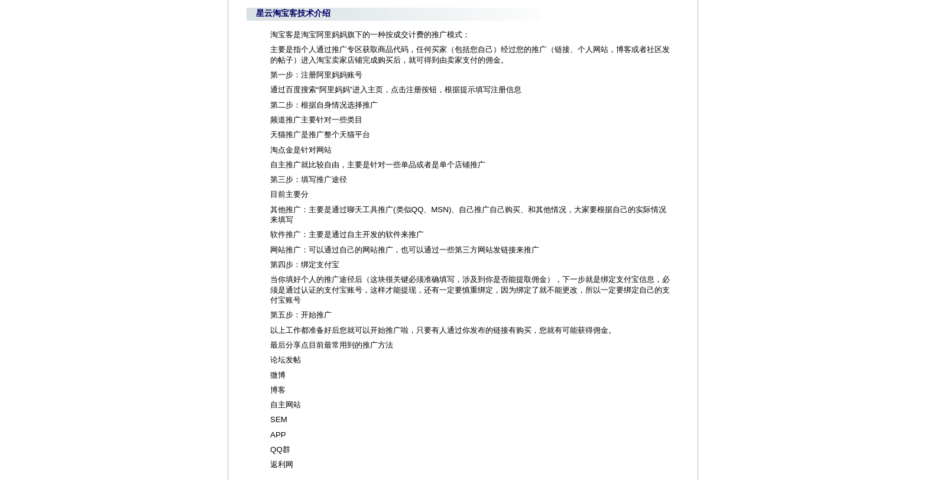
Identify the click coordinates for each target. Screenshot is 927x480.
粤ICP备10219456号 (361, 467)
